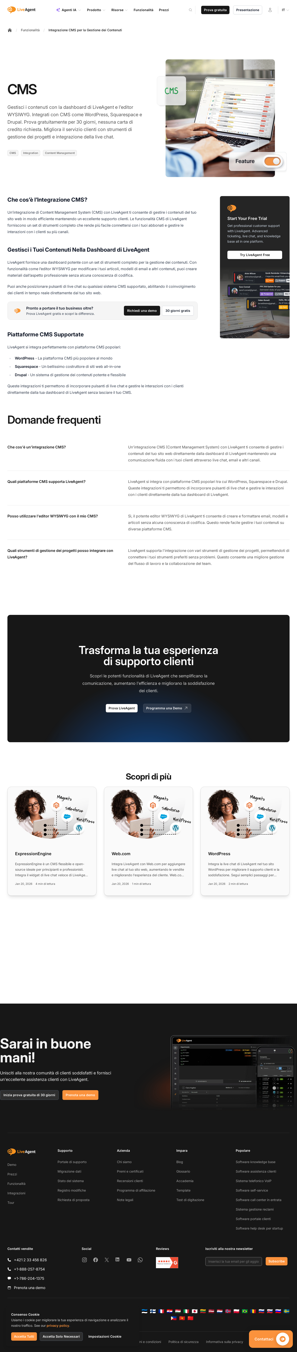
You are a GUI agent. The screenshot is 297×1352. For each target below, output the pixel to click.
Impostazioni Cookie (104, 1336)
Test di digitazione (190, 1200)
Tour (10, 1203)
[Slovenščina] (278, 1311)
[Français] (161, 1311)
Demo (11, 1165)
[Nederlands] (220, 1311)
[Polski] (236, 1311)
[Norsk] (228, 1311)
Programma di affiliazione (136, 1190)
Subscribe (276, 1261)
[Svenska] (286, 1311)
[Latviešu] (211, 1311)
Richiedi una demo (142, 311)
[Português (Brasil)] (245, 1311)
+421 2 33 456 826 (30, 1260)
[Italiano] (186, 1311)
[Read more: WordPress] (245, 841)
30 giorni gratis (177, 311)
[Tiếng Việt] (182, 1318)
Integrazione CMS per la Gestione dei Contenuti (85, 30)
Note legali (125, 1200)
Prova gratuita (215, 10)
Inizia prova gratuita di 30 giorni (29, 1095)
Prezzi (12, 1174)
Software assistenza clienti (256, 1171)
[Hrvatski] (169, 1311)
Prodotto (96, 10)
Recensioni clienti (130, 1181)
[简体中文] (190, 1318)
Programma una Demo (167, 708)
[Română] (253, 1311)
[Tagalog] (174, 1318)
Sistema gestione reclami (255, 1209)
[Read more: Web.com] (148, 841)
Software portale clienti (253, 1219)
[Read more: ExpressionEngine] (52, 841)
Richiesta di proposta (74, 1200)
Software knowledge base (255, 1162)
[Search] (193, 10)
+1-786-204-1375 (29, 1278)
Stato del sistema (71, 1181)
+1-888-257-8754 (29, 1269)
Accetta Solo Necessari (61, 1336)
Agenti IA (68, 10)
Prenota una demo (80, 1095)
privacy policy (58, 1325)
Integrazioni (16, 1193)
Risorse (119, 10)
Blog (179, 1162)
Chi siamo (124, 1162)
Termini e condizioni (146, 1342)
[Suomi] (153, 1311)
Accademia (185, 1181)
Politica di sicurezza (183, 1342)
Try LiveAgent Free (255, 255)
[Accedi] (270, 10)
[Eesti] (144, 1311)
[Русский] (261, 1311)
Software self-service (252, 1190)
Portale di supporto (72, 1162)
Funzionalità (30, 30)
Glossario (183, 1171)
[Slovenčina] (270, 1311)
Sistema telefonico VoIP (253, 1181)
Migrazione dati (69, 1171)
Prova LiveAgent (122, 708)
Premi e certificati (130, 1171)
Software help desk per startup (259, 1228)
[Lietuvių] (203, 1311)
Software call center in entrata (258, 1200)
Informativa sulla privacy (224, 1342)
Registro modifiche (72, 1190)
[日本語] (194, 1311)
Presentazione (247, 10)
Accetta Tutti (24, 1336)
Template (183, 1190)
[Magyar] (178, 1311)
